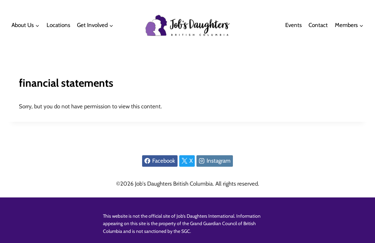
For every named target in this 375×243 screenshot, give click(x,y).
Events (293, 25)
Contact (318, 25)
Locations (58, 25)
